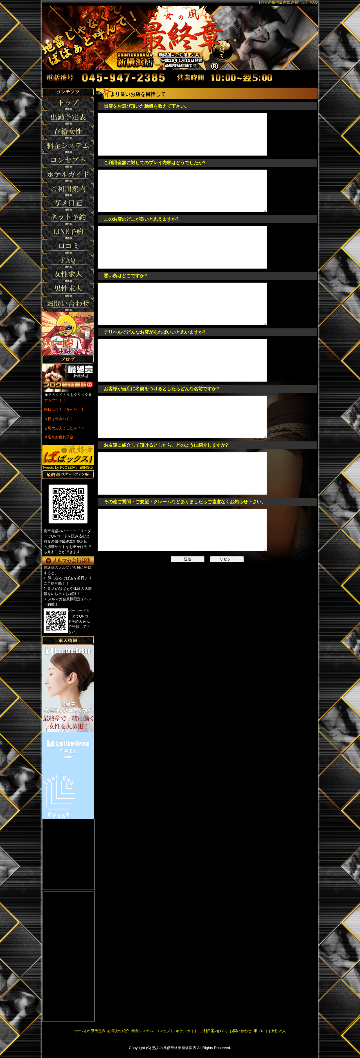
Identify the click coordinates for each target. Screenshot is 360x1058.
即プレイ (260, 1031)
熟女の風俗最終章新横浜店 (174, 1048)
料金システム (142, 1031)
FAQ (224, 1031)
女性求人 (278, 1031)
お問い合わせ (240, 1031)
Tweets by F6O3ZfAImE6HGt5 (67, 467)
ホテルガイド (187, 1031)
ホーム (79, 1031)
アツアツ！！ (55, 400)
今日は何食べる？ (58, 419)
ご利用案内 (209, 1031)
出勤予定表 (96, 1031)
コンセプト (165, 1031)
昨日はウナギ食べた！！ (64, 409)
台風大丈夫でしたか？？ (64, 428)
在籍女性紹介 (118, 1031)
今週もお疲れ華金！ (60, 437)
